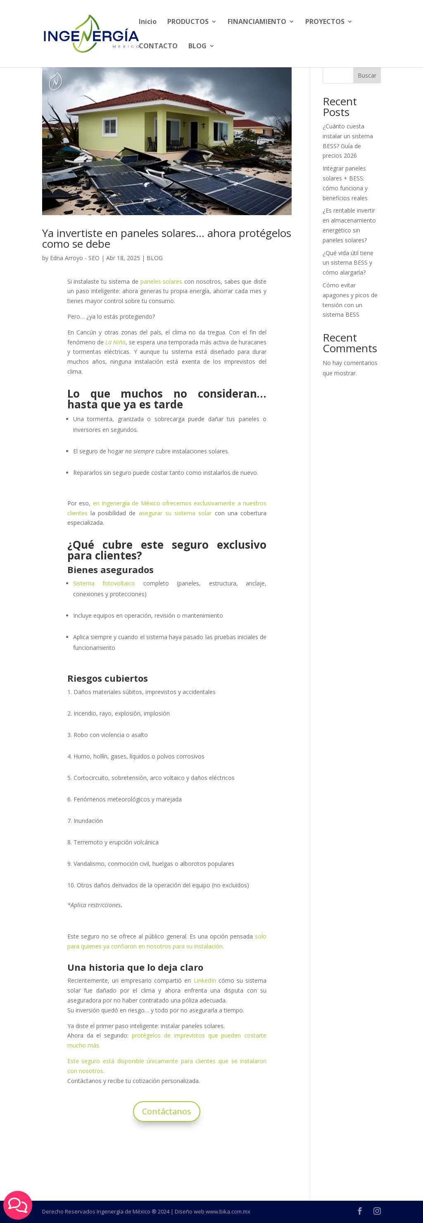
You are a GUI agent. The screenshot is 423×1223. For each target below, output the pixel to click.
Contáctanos (166, 1111)
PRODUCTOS (188, 22)
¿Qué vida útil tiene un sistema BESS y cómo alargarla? (348, 263)
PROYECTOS (325, 22)
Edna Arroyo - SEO (75, 258)
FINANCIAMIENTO (257, 22)
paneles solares (161, 281)
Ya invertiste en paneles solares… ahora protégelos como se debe (166, 238)
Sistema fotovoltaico (104, 583)
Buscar (367, 75)
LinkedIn (205, 980)
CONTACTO (158, 46)
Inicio (148, 22)
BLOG (197, 46)
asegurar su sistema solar (175, 513)
